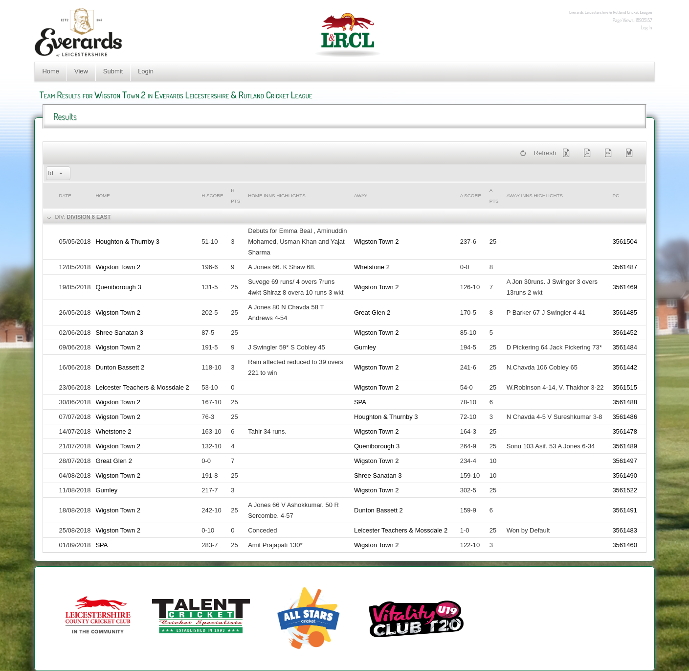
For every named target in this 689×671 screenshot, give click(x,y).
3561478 (624, 431)
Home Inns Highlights (277, 195)
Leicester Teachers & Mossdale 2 (142, 387)
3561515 (624, 387)
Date (65, 195)
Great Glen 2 (372, 312)
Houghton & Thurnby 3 (127, 241)
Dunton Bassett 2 (119, 367)
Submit (113, 71)
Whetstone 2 (372, 267)
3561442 (624, 367)
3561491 (624, 510)
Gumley (365, 347)
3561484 (624, 347)
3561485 (624, 312)
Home (50, 71)
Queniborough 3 (118, 287)
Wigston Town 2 (376, 241)
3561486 (624, 416)
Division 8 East (89, 217)
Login (146, 71)
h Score (212, 195)
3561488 (624, 402)
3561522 (624, 490)
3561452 (624, 332)
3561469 (624, 287)
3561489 (624, 446)
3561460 (624, 545)
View (81, 71)
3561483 (624, 530)
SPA (360, 402)
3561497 (624, 460)
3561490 (624, 475)
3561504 (624, 241)
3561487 (624, 267)
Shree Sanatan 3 (119, 332)
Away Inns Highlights (535, 195)
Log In (646, 27)
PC (615, 195)
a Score (470, 195)
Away (360, 195)
